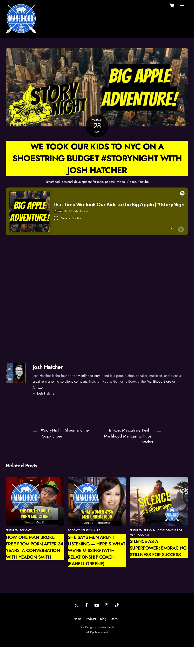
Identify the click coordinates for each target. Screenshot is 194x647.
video (121, 181)
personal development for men (82, 181)
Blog (103, 619)
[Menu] (182, 5)
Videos (131, 181)
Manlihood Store (159, 381)
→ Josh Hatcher (44, 393)
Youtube (143, 181)
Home (78, 619)
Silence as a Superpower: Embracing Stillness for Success (158, 548)
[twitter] (76, 605)
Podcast (91, 619)
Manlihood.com (89, 375)
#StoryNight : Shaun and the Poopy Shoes (65, 433)
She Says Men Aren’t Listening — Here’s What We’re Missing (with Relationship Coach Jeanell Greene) (96, 550)
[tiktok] (117, 605)
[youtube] (96, 605)
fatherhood (53, 181)
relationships (90, 530)
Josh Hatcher (48, 367)
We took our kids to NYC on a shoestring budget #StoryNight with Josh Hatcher (97, 158)
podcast (110, 181)
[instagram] (107, 605)
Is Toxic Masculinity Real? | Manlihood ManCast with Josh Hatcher (128, 436)
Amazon (38, 387)
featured (12, 530)
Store (113, 619)
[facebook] (86, 605)
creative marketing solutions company (60, 381)
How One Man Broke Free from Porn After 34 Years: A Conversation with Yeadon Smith (34, 547)
